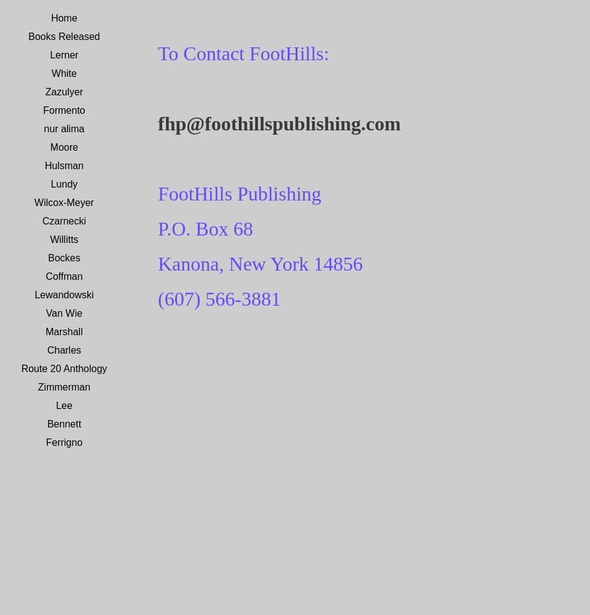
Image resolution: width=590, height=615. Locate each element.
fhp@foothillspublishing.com (279, 124)
